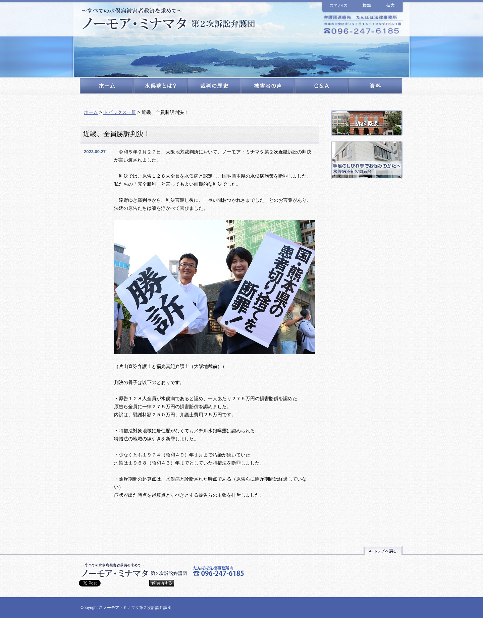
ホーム (91, 112)
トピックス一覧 (119, 112)
